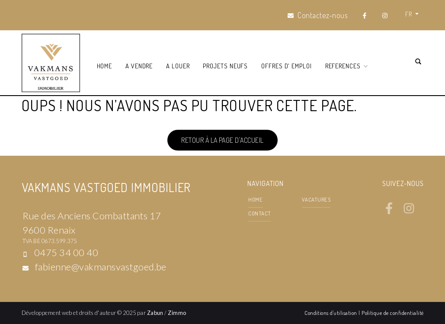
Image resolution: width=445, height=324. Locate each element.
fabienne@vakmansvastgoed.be (100, 267)
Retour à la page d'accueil (222, 140)
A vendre (139, 66)
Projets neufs (225, 66)
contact (259, 213)
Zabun (155, 312)
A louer (178, 66)
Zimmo (177, 312)
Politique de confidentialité (392, 312)
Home (104, 66)
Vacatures (316, 199)
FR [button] (409, 14)
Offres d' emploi (286, 66)
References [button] (347, 66)
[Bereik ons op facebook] (389, 211)
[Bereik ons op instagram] (409, 211)
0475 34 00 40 (66, 252)
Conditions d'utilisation (331, 312)
